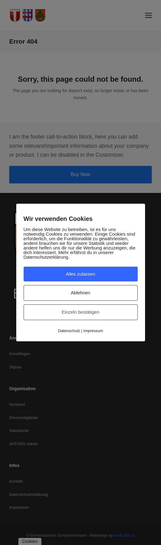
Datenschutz (69, 330)
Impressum (93, 330)
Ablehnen (80, 292)
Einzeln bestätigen (80, 312)
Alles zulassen (80, 273)
